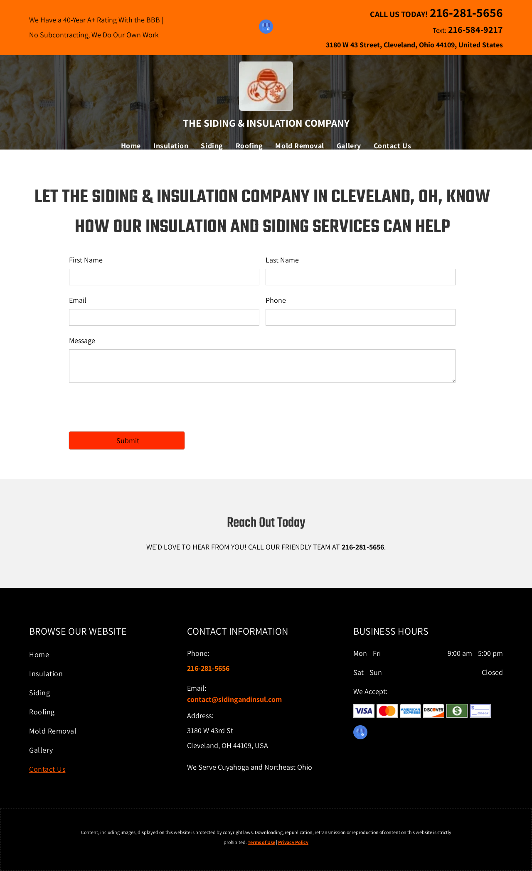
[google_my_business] (266, 28)
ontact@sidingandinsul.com (236, 699)
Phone (276, 300)
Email (77, 300)
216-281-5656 (363, 547)
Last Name (282, 260)
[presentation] (132, 406)
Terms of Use (261, 842)
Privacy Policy (293, 842)
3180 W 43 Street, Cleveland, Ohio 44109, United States (414, 44)
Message (82, 340)
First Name (86, 260)
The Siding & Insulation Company (266, 123)
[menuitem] (131, 145)
